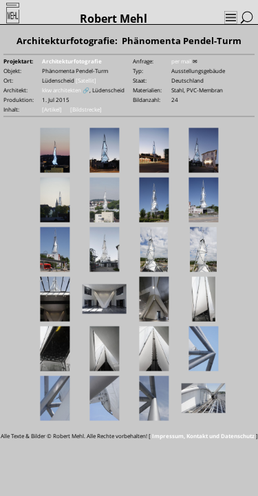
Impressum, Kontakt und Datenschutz (203, 436)
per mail (181, 61)
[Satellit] (86, 80)
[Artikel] (52, 109)
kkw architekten (61, 90)
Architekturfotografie (72, 61)
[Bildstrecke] (86, 109)
